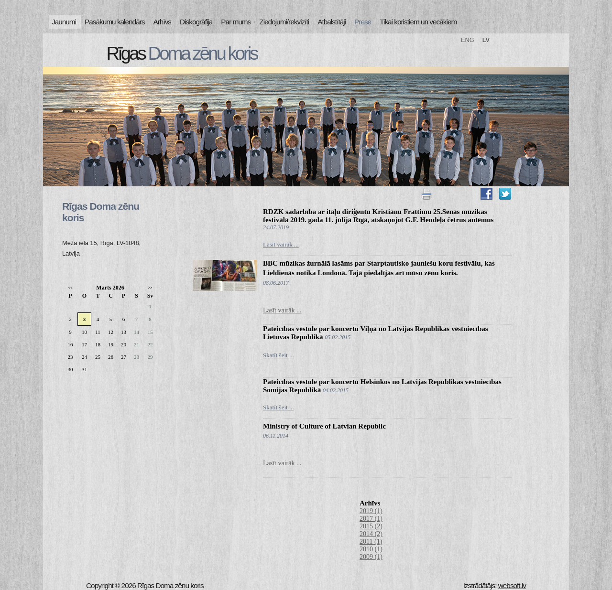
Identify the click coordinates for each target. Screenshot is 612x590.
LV (486, 39)
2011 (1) (371, 541)
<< (70, 288)
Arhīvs (162, 22)
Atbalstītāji (331, 22)
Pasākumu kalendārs (114, 22)
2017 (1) (371, 518)
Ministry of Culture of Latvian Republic (324, 426)
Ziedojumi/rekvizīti (284, 22)
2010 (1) (371, 549)
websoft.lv (512, 585)
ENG (467, 39)
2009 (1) (371, 556)
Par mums (236, 22)
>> (150, 288)
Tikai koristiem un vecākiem (418, 22)
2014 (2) (371, 533)
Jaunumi (64, 22)
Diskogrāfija (196, 22)
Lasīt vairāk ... (282, 310)
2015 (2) (371, 526)
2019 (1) (371, 511)
